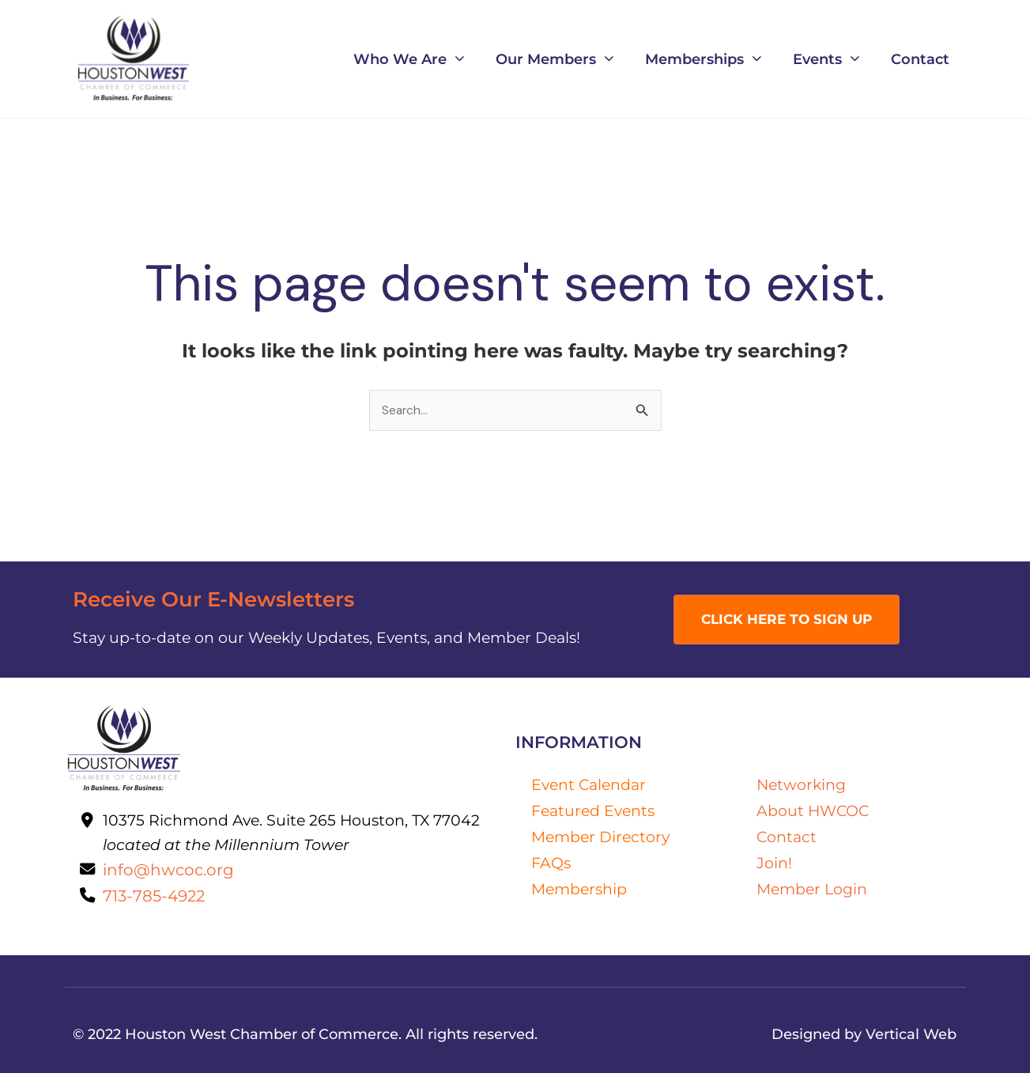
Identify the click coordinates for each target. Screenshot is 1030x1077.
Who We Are (408, 58)
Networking (801, 785)
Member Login (811, 889)
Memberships (703, 58)
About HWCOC (812, 811)
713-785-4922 (156, 898)
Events (826, 58)
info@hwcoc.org (170, 871)
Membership (579, 889)
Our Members (554, 58)
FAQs (551, 863)
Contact (920, 59)
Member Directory (600, 837)
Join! (774, 863)
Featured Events (593, 811)
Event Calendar (588, 785)
